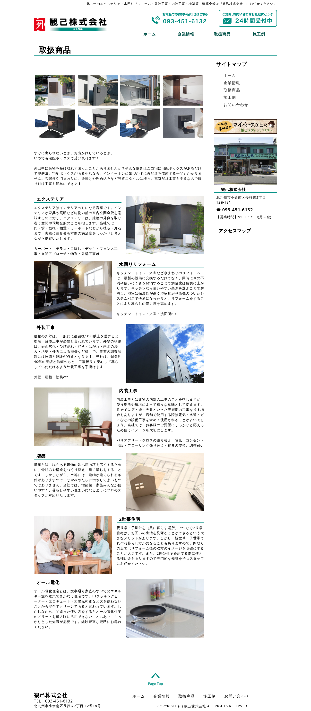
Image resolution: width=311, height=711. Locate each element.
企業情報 (186, 34)
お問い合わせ (236, 104)
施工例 (259, 34)
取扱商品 (222, 34)
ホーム (149, 34)
